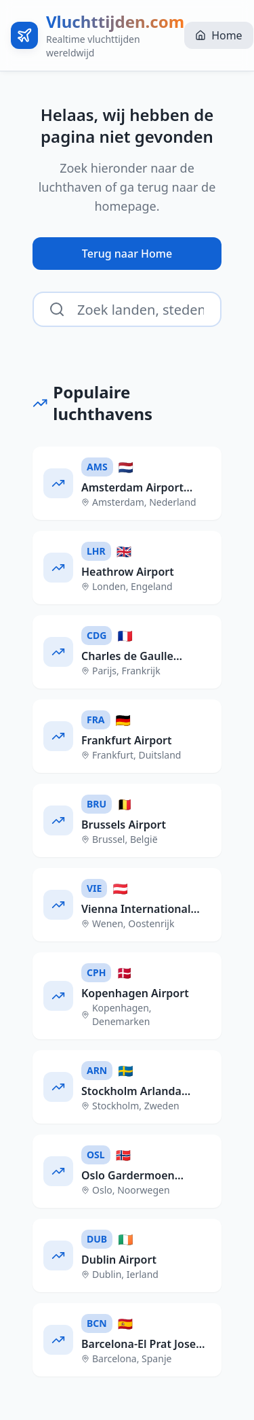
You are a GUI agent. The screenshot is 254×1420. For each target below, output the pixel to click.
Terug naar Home (127, 253)
